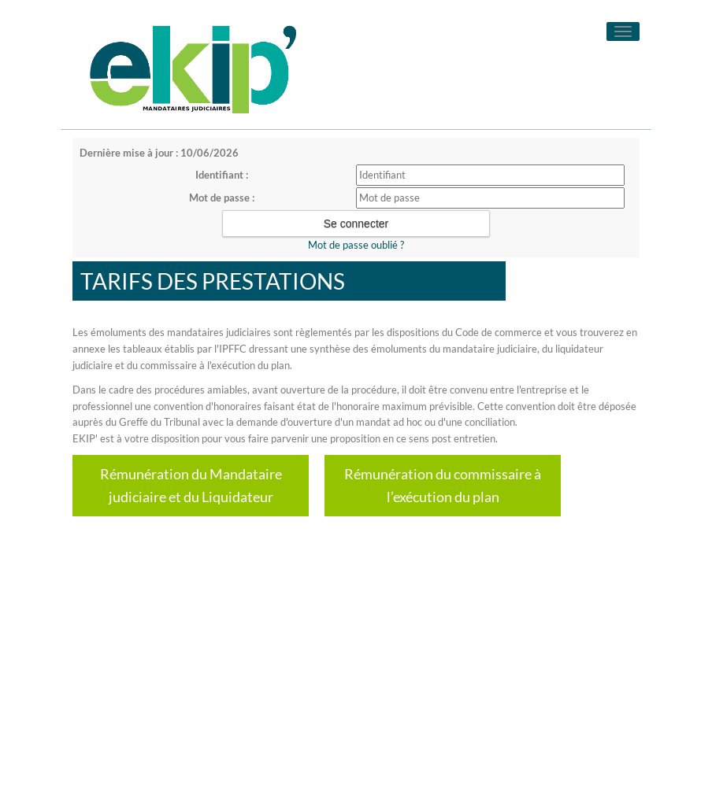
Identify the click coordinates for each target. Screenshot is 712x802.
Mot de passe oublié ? (356, 244)
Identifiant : (221, 174)
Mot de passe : (221, 197)
